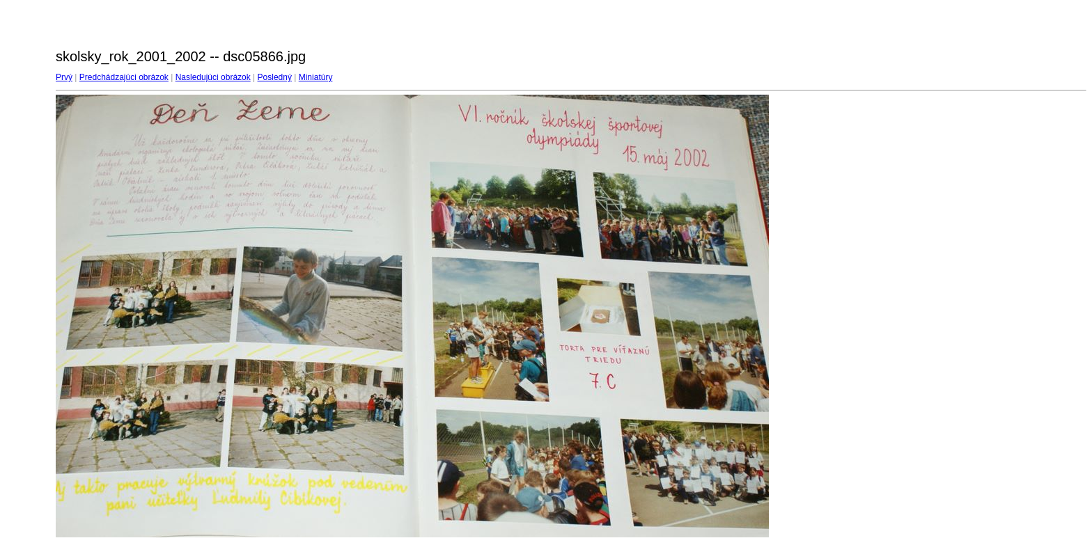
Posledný (275, 77)
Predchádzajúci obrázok (124, 77)
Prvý (64, 77)
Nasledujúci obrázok (213, 77)
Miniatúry (316, 77)
